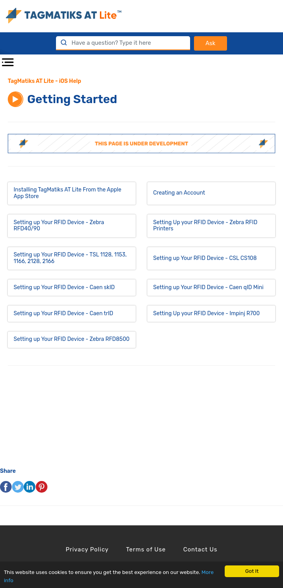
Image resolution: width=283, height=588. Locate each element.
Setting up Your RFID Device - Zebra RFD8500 (71, 339)
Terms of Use (146, 549)
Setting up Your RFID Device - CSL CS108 (205, 258)
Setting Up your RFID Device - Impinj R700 (206, 313)
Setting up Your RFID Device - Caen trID (63, 313)
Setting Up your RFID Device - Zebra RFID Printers (205, 225)
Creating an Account (179, 193)
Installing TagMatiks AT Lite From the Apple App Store (67, 193)
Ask (210, 43)
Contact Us (200, 549)
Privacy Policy (87, 549)
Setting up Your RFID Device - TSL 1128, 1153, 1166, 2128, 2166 (70, 258)
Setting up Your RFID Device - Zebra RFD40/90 (59, 225)
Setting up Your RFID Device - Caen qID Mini (208, 287)
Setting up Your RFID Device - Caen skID (64, 287)
